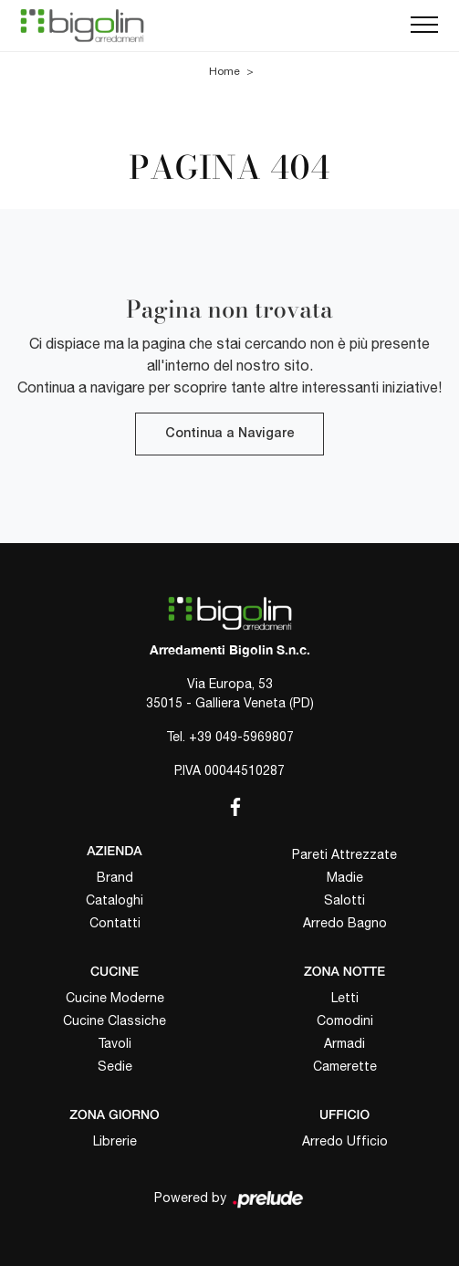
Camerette (345, 1066)
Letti (345, 997)
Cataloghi (114, 900)
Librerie (115, 1141)
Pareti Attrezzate (344, 854)
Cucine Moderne (115, 997)
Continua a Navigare (229, 434)
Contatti (115, 922)
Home (224, 71)
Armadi (344, 1043)
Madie (345, 877)
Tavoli (114, 1043)
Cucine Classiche (114, 1020)
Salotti (344, 900)
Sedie (115, 1066)
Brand (115, 877)
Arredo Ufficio (345, 1141)
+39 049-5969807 (241, 736)
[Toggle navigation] (424, 25)
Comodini (345, 1020)
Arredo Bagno (345, 922)
